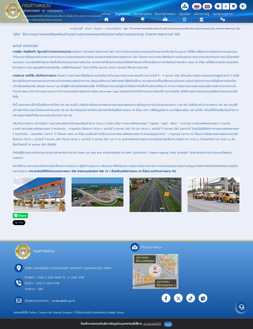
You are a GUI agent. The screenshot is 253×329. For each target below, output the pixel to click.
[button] (197, 6)
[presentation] (21, 215)
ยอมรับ (168, 323)
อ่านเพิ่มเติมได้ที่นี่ (152, 323)
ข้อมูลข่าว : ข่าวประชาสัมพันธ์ (108, 28)
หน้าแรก (88, 28)
